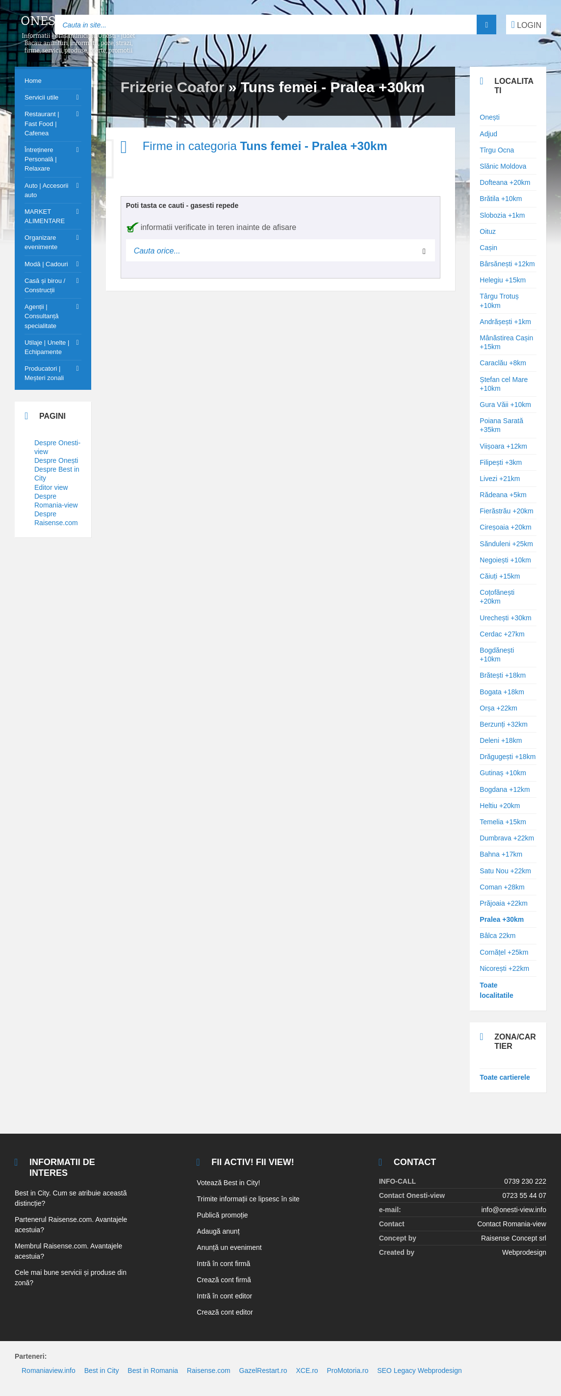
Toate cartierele (505, 1077)
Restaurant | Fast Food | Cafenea (42, 123)
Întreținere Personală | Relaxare (41, 159)
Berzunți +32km (504, 724)
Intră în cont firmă (223, 1264)
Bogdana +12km (505, 789)
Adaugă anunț (218, 1231)
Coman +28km (502, 887)
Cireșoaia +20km (505, 527)
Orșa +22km (498, 708)
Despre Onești (56, 460)
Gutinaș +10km (503, 773)
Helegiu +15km (503, 280)
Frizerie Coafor (173, 87)
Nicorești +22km (504, 968)
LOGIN (526, 24)
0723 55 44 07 (524, 1195)
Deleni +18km (501, 740)
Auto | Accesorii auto (46, 190)
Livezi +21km (500, 478)
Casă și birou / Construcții (45, 285)
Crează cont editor (225, 1312)
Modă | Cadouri (46, 264)
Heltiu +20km (500, 806)
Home (33, 80)
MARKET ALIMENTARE (45, 216)
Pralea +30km (502, 919)
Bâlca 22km (497, 935)
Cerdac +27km (502, 634)
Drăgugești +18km (508, 757)
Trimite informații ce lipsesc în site (248, 1199)
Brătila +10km (501, 199)
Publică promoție (222, 1215)
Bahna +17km (501, 854)
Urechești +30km (505, 618)
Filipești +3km (501, 462)
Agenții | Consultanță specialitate (41, 316)
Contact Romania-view (511, 1224)
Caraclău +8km (503, 363)
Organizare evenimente (41, 242)
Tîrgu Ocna (497, 150)
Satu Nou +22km (505, 871)
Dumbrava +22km (507, 838)
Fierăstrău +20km (506, 511)
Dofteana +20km (505, 182)
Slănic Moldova (503, 166)
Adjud (488, 134)
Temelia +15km (503, 822)
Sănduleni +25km (506, 544)
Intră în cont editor (224, 1296)
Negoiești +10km (505, 560)
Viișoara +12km (503, 446)
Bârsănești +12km (507, 264)
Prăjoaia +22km (504, 903)
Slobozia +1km (502, 215)
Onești (489, 117)
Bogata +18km (502, 692)
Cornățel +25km (504, 952)
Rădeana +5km (503, 495)
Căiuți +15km (500, 576)
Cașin (488, 248)
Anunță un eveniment (229, 1247)
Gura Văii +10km (505, 404)
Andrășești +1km (505, 322)
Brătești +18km (503, 675)
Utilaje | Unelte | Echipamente (47, 347)
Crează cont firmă (224, 1280)
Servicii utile (41, 97)
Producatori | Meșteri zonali (44, 373)
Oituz (488, 231)
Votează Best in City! (228, 1183)
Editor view (51, 487)
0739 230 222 (525, 1181)
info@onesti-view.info (513, 1210)
